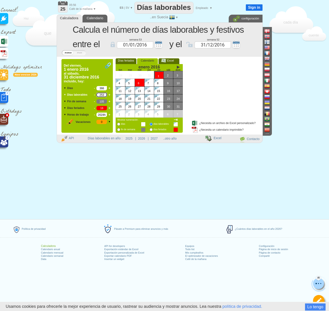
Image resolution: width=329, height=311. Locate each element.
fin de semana (128, 129)
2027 (154, 138)
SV (127, 7)
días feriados (159, 129)
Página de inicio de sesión (273, 249)
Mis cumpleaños (194, 252)
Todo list (189, 249)
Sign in (254, 7)
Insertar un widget (114, 259)
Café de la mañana (196, 259)
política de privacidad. (242, 306)
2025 (129, 138)
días (123, 124)
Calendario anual (50, 249)
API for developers (114, 246)
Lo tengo (315, 307)
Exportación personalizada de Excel (124, 252)
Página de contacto (269, 252)
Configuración (266, 246)
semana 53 (135, 39)
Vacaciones (83, 122)
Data (43, 259)
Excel (169, 60)
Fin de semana (76, 101)
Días (70, 88)
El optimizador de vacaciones (201, 255)
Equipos (189, 246)
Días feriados (75, 108)
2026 (141, 138)
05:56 (72, 5)
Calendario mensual (52, 252)
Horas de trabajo (78, 114)
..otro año (170, 138)
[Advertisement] (223, 87)
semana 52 (213, 39)
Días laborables (77, 94)
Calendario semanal (52, 255)
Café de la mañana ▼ (82, 9)
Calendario (147, 60)
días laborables (161, 124)
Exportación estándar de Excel (121, 249)
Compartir (264, 255)
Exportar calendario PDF (118, 255)
